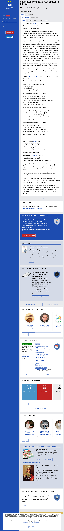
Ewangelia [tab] (47, 20)
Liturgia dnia (26, 356)
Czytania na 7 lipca (52, 304)
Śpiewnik (4, 24)
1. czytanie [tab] (29, 20)
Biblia (6, 15)
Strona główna (6, 13)
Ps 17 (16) (33, 76)
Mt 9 (35, 155)
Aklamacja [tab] (41, 20)
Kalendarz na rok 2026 (41, 408)
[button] (23, 334)
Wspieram (9, 32)
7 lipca (48, 374)
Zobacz (31, 261)
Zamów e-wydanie (47, 459)
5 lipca (25, 374)
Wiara (3, 26)
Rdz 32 (36, 23)
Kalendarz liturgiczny (9, 18)
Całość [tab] (23, 20)
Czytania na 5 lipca (30, 304)
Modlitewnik (6, 21)
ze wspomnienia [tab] (29, 14)
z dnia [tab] (22, 14)
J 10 (34, 141)
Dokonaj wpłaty (29, 235)
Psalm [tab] (35, 20)
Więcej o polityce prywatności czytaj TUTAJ (31, 522)
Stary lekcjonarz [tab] (34, 17)
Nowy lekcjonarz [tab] (25, 17)
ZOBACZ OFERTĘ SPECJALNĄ (40, 296)
